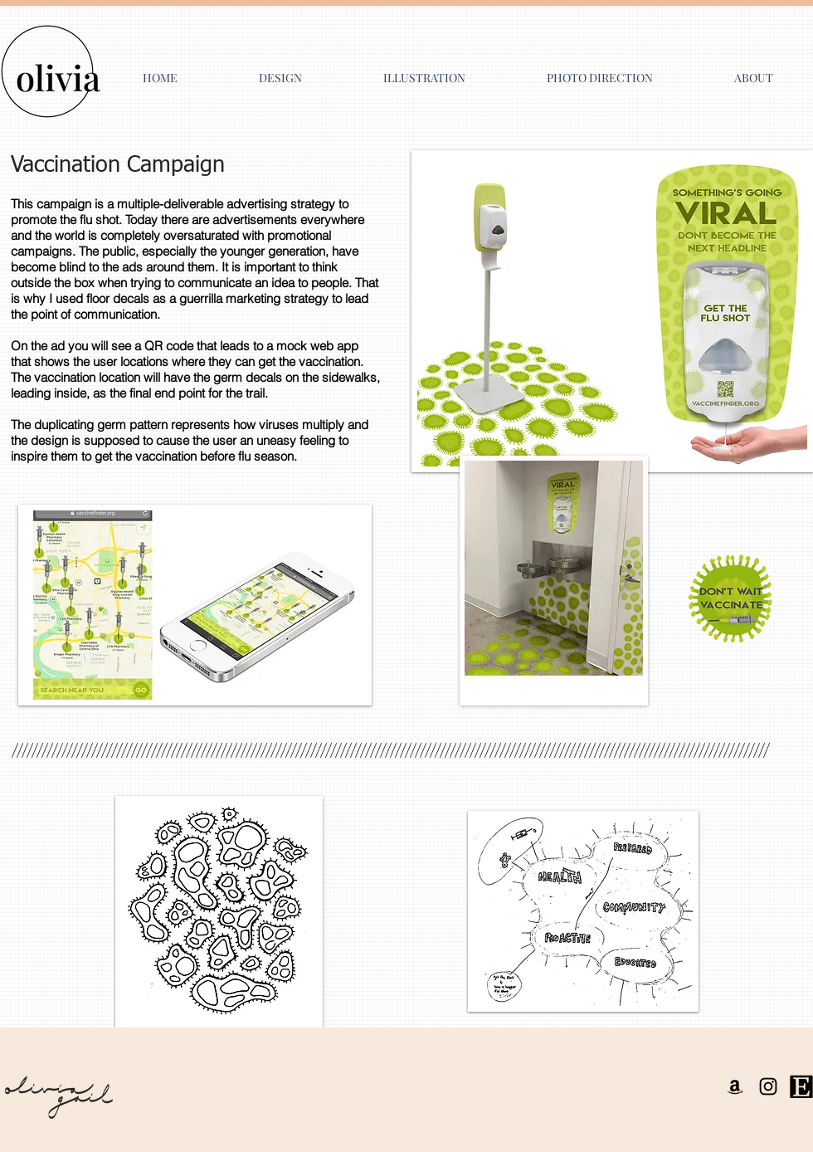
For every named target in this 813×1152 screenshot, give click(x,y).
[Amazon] (735, 1086)
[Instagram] (768, 1086)
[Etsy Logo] (801, 1086)
